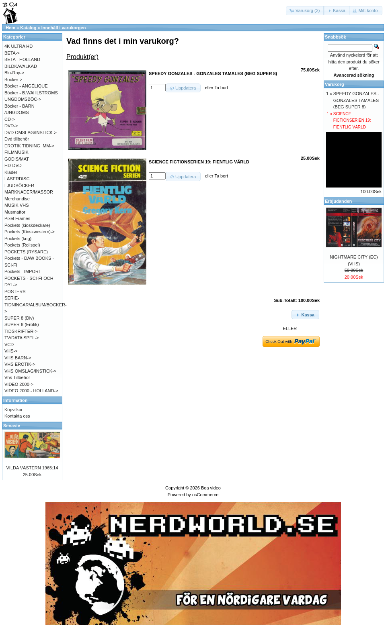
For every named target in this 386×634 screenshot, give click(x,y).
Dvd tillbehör (16, 139)
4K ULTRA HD (18, 46)
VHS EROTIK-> (19, 364)
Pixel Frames (17, 218)
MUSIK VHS (16, 205)
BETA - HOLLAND (22, 59)
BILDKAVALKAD (20, 66)
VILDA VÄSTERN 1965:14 (32, 467)
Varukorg (334, 84)
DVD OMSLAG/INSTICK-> (30, 132)
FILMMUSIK (16, 152)
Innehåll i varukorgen (63, 27)
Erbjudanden (338, 201)
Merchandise (17, 198)
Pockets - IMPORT (22, 271)
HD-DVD (13, 165)
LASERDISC (16, 178)
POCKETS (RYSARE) (26, 251)
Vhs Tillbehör (17, 377)
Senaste (11, 425)
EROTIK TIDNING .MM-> (29, 145)
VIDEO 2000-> (18, 384)
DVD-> (11, 125)
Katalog (28, 27)
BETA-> (12, 53)
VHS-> (11, 351)
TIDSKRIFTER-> (20, 331)
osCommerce (205, 494)
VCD (9, 344)
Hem (10, 27)
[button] (305, 10)
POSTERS (15, 291)
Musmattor (14, 212)
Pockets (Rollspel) (22, 245)
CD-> (9, 119)
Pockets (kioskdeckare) (27, 225)
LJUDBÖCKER (19, 185)
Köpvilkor (13, 409)
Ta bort (221, 87)
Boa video (211, 487)
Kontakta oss (17, 416)
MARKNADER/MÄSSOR (28, 192)
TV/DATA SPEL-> (21, 337)
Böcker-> (13, 79)
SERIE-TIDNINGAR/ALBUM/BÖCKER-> (35, 305)
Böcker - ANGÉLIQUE (26, 86)
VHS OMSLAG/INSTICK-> (30, 371)
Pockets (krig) (17, 238)
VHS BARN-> (17, 357)
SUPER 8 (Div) (19, 318)
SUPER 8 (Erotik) (21, 324)
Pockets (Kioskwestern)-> (29, 231)
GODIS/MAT (16, 159)
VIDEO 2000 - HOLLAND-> (31, 390)
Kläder (10, 172)
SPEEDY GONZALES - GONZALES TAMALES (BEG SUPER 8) (356, 100)
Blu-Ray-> (14, 72)
